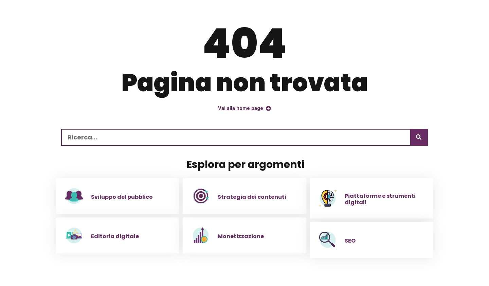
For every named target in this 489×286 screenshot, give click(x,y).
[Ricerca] (418, 137)
